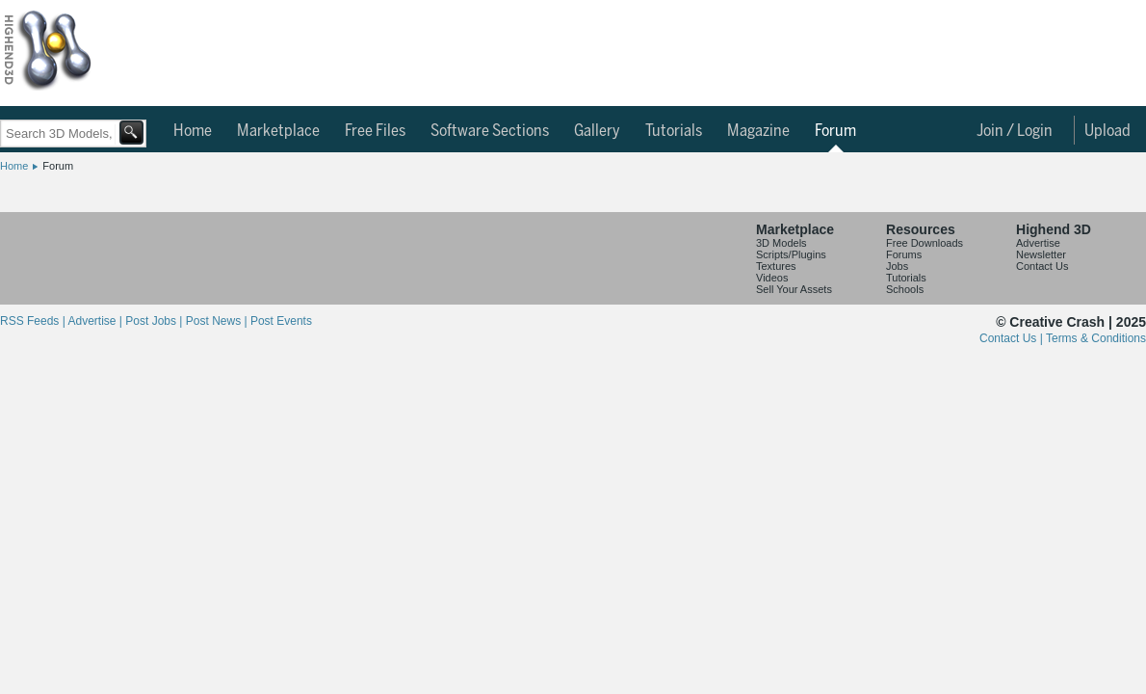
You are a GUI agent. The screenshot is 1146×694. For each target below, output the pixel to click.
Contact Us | (1012, 338)
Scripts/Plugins (791, 254)
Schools (905, 289)
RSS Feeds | (33, 321)
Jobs (897, 266)
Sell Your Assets (794, 289)
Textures (776, 266)
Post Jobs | (155, 321)
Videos (772, 277)
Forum (835, 131)
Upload (1107, 131)
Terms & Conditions (1096, 338)
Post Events (281, 321)
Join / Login (1015, 131)
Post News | (218, 321)
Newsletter (1041, 254)
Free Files (375, 131)
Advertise (1038, 243)
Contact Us (1042, 266)
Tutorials (673, 131)
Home (192, 131)
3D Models (781, 243)
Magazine (758, 131)
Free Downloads (924, 243)
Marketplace (278, 131)
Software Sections (489, 131)
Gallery (597, 131)
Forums (904, 254)
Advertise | (96, 321)
